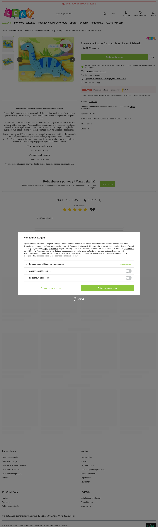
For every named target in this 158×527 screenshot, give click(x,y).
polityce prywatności (50, 249)
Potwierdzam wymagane (51, 288)
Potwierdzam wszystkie (107, 288)
